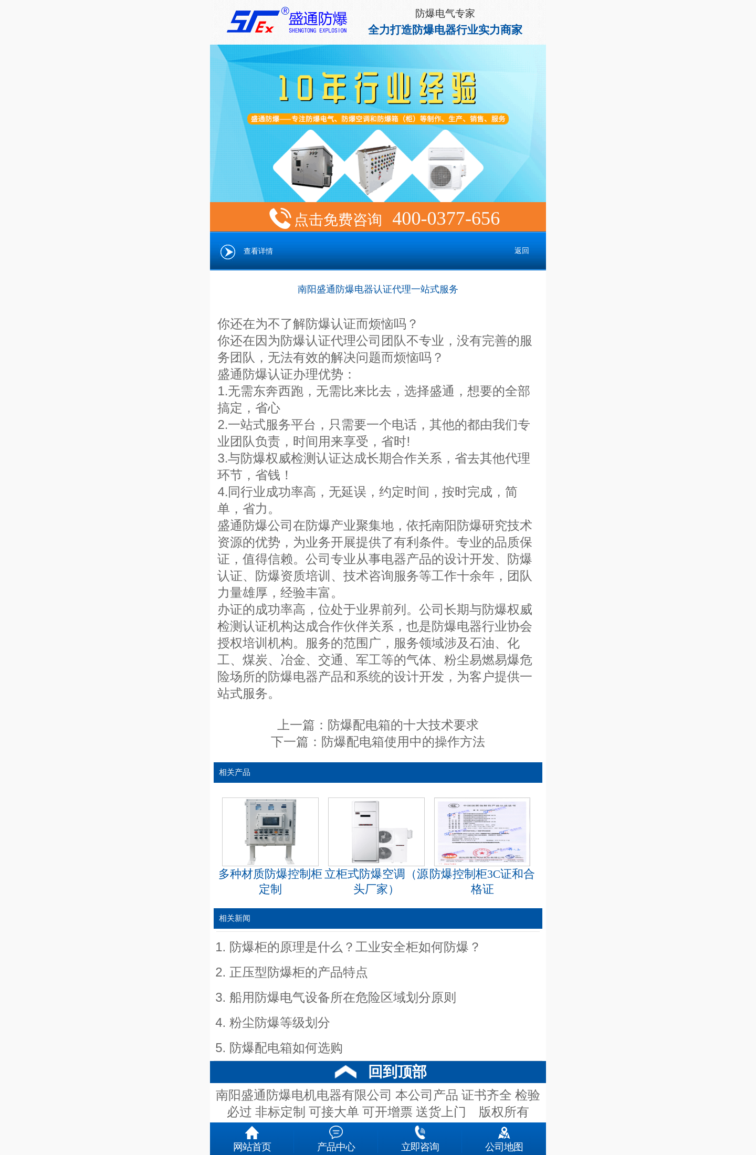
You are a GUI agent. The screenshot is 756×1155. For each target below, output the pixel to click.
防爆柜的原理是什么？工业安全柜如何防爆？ (355, 947)
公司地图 (504, 1136)
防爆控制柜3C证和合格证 (482, 846)
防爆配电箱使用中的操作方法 (403, 742)
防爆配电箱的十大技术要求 (403, 725)
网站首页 (252, 1136)
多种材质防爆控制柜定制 (270, 846)
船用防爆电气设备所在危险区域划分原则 (342, 997)
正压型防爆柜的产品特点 (298, 972)
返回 (521, 251)
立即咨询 (420, 1136)
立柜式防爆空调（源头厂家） (376, 846)
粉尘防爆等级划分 (279, 1023)
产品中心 (336, 1136)
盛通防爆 (242, 525)
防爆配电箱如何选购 (286, 1048)
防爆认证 (268, 374)
